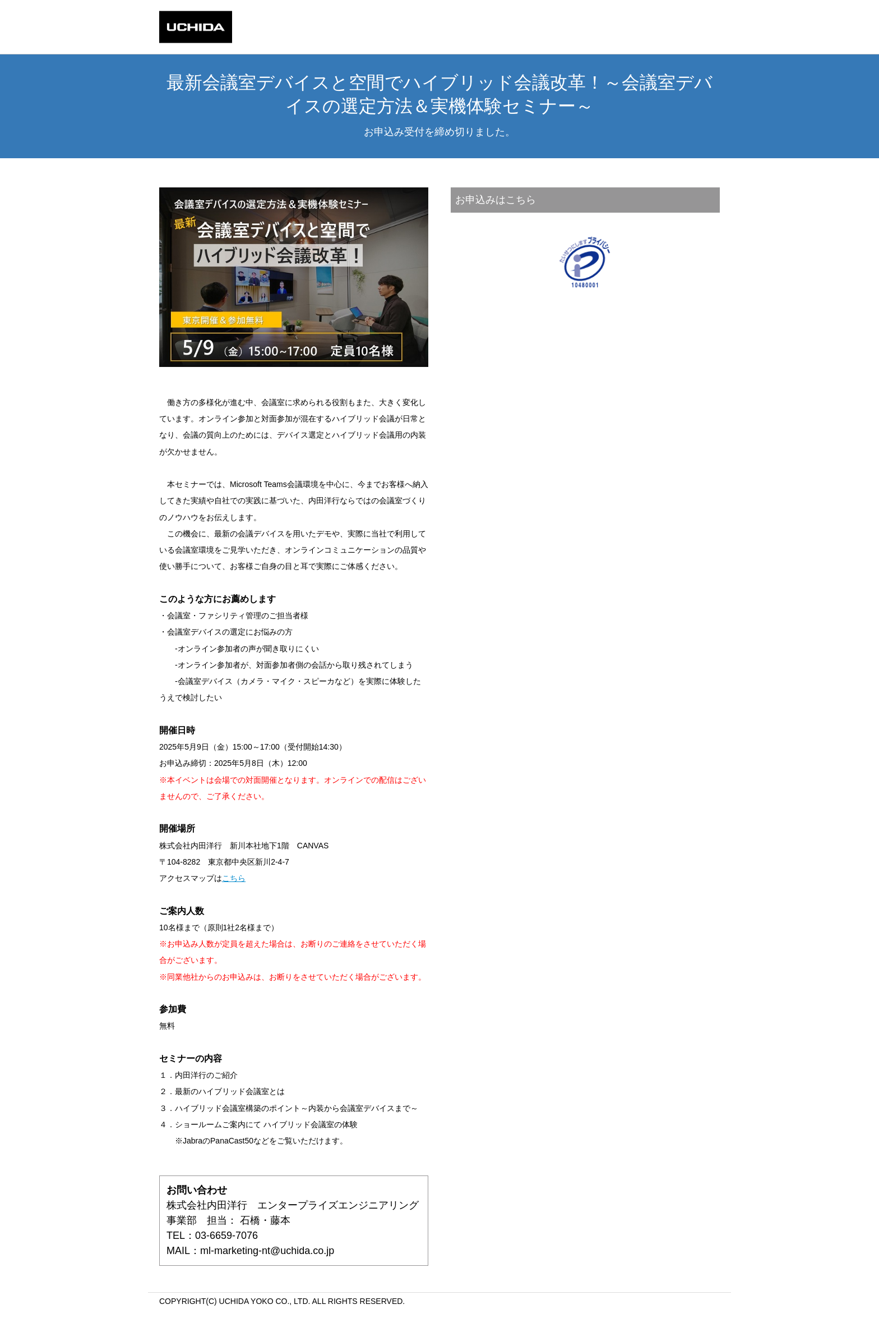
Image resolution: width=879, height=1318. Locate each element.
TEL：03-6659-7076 (293, 1244)
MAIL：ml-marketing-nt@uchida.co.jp (250, 1250)
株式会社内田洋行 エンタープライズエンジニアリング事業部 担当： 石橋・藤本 (293, 1229)
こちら (234, 878)
